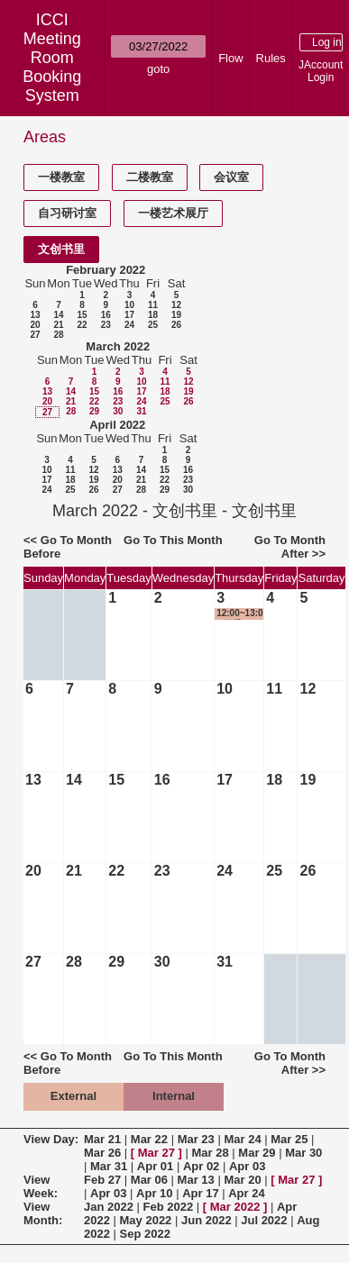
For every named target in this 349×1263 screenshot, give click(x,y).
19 (176, 315)
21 (58, 325)
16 (106, 315)
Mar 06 (149, 1179)
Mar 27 (156, 1152)
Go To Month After (290, 546)
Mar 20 (242, 1179)
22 (82, 325)
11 (153, 305)
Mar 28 (210, 1152)
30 (118, 411)
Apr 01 (155, 1166)
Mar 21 (102, 1139)
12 (176, 305)
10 (129, 305)
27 (35, 335)
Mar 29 (256, 1152)
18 (153, 315)
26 (176, 325)
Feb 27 (102, 1179)
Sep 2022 (145, 1233)
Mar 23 (196, 1139)
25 (153, 325)
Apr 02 (201, 1166)
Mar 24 (242, 1139)
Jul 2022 (264, 1220)
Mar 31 (108, 1166)
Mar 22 (149, 1139)
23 (106, 325)
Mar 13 (196, 1179)
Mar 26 (102, 1152)
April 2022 (117, 425)
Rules (271, 58)
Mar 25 (289, 1139)
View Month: (42, 1213)
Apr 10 (154, 1193)
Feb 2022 (168, 1206)
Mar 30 (303, 1152)
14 (58, 315)
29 (94, 411)
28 (58, 335)
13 (35, 315)
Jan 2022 (108, 1206)
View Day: (50, 1139)
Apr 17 (200, 1193)
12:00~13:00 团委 (239, 614)
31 (141, 411)
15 (82, 315)
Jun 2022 (206, 1220)
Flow (230, 58)
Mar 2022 (235, 1206)
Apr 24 (246, 1193)
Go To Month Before (67, 546)
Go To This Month (173, 540)
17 (129, 315)
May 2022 (146, 1220)
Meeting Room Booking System (52, 67)
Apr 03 (247, 1166)
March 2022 (118, 346)
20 (35, 325)
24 (129, 325)
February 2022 (105, 270)
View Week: (40, 1186)
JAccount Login (320, 71)
